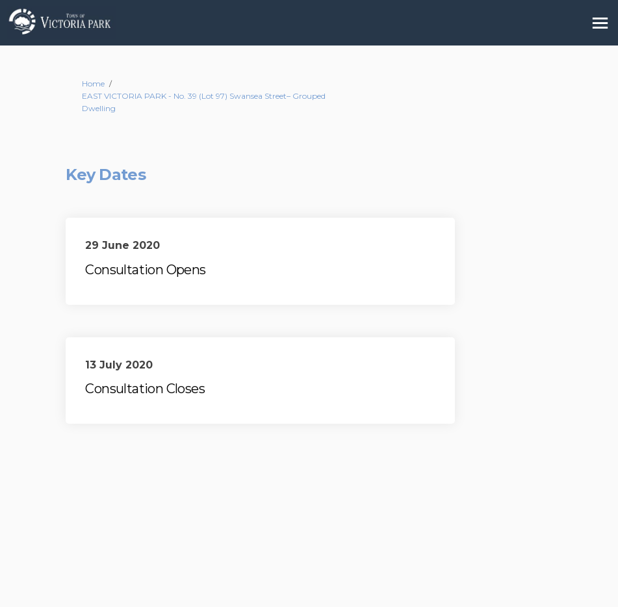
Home (93, 83)
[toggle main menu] (600, 23)
